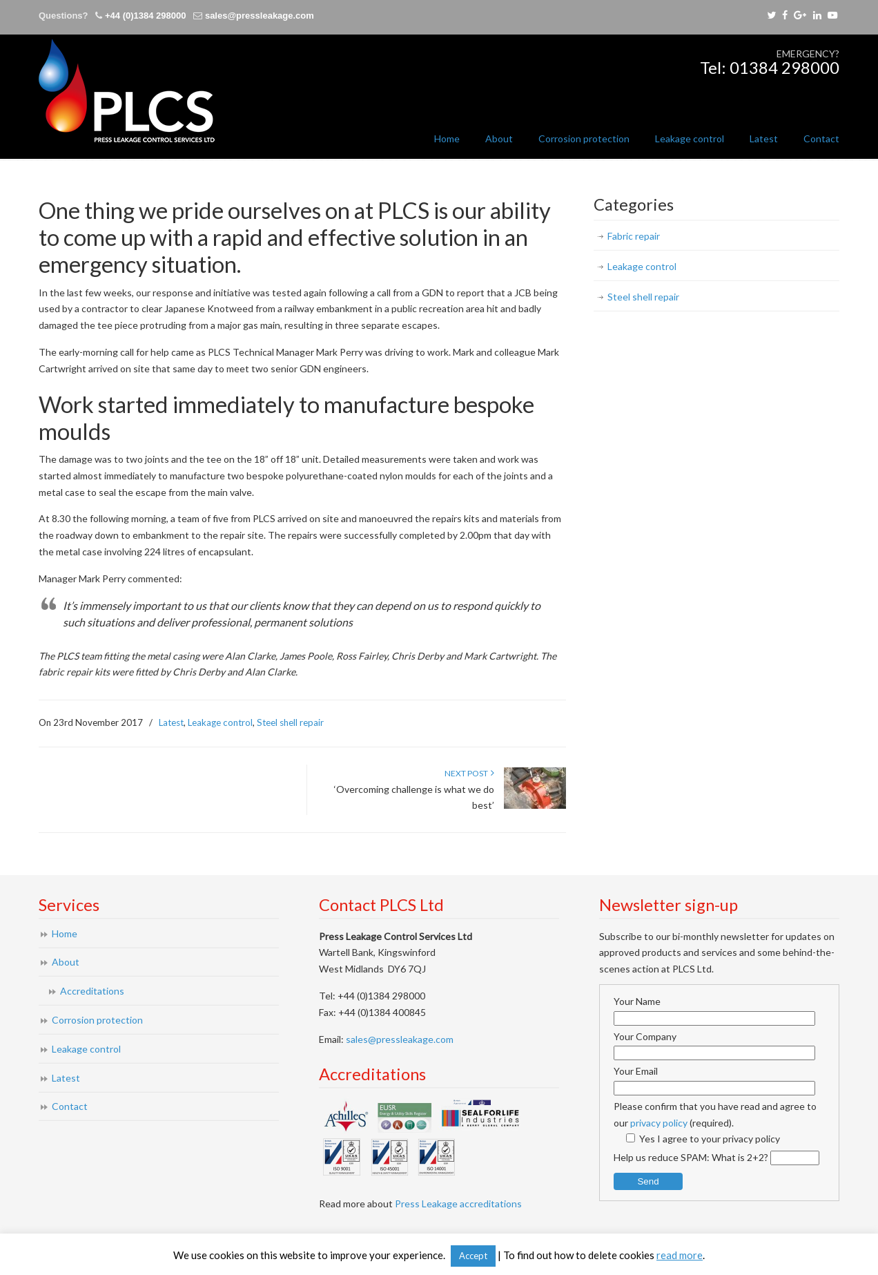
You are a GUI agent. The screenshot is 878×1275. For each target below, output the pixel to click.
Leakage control (220, 722)
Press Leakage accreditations (458, 1203)
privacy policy (658, 1123)
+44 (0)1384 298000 (145, 15)
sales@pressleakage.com (259, 15)
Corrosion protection (97, 1020)
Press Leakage (127, 90)
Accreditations (92, 991)
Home (64, 933)
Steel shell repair (290, 722)
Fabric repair (633, 236)
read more (679, 1255)
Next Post (469, 773)
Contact (70, 1106)
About (65, 962)
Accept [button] (473, 1255)
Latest (171, 722)
